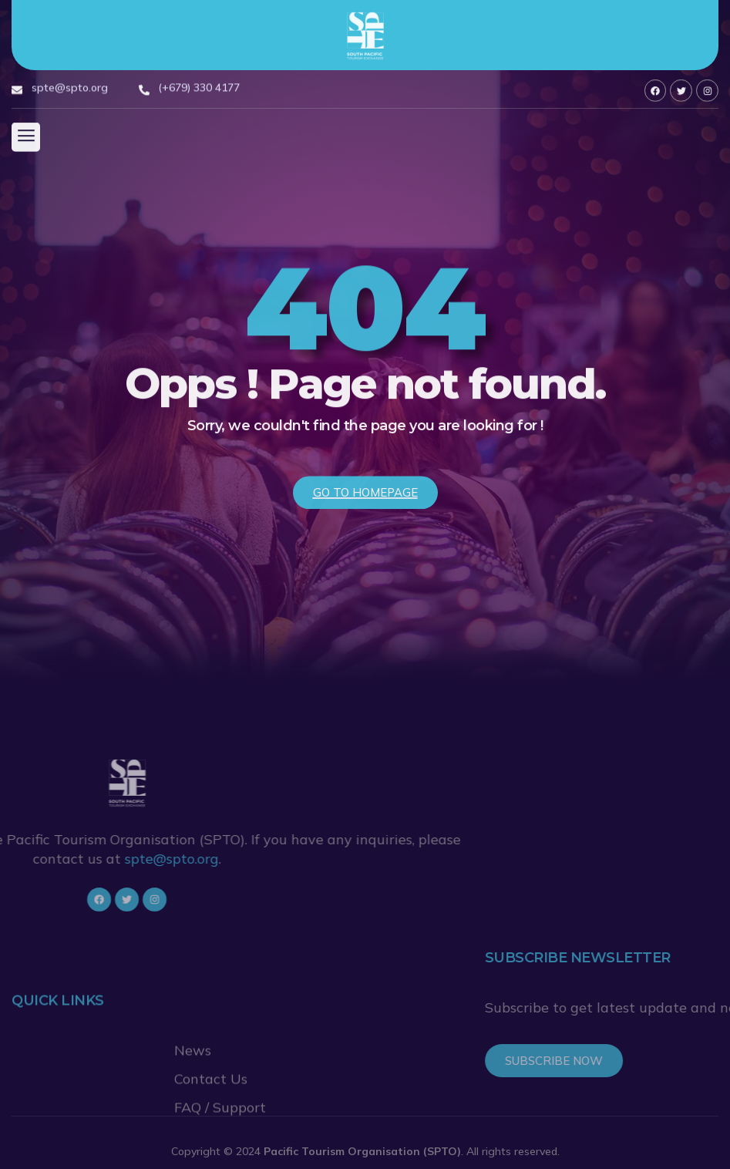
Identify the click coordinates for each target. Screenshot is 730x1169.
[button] (26, 139)
